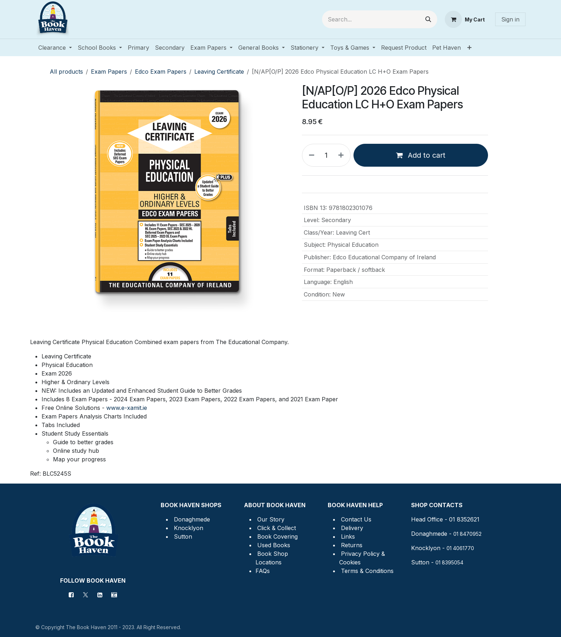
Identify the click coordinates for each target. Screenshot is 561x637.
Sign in (510, 19)
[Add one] (342, 155)
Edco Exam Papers (160, 71)
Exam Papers (109, 71)
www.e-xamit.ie (126, 407)
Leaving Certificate (219, 71)
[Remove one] (310, 155)
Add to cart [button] (420, 155)
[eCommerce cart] (465, 19)
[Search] (428, 19)
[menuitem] (55, 47)
